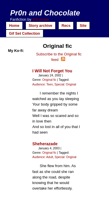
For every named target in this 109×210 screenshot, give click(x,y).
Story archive (40, 25)
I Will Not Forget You (52, 71)
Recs (66, 25)
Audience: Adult (42, 157)
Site (83, 25)
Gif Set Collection (24, 33)
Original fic (49, 79)
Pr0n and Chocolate (45, 13)
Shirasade (40, 19)
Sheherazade (45, 143)
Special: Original (65, 84)
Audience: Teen (42, 84)
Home (14, 25)
